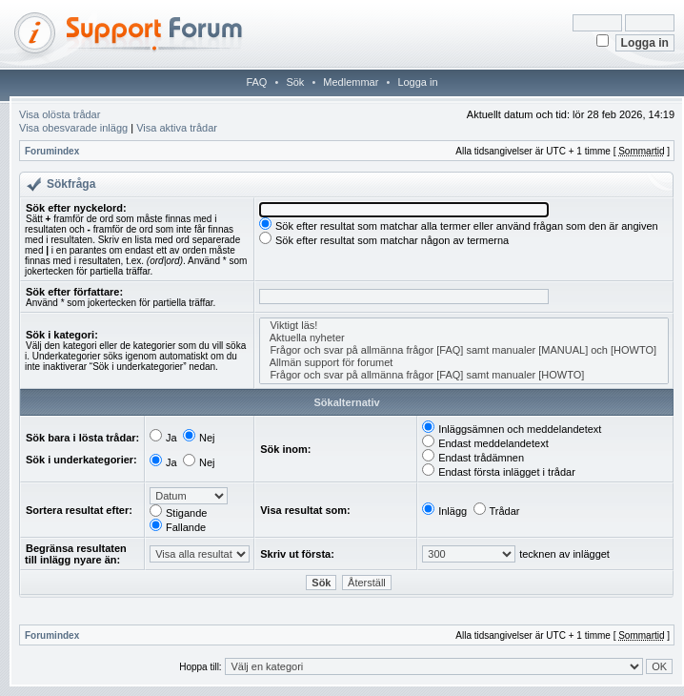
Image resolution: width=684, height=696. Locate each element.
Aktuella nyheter (464, 338)
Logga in (417, 82)
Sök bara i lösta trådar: (82, 437)
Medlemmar (350, 82)
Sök (295, 82)
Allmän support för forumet (464, 363)
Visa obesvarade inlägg (73, 127)
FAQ (256, 82)
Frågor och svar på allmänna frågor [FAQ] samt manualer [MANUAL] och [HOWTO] (464, 350)
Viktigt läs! (464, 325)
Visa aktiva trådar (176, 127)
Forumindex (52, 151)
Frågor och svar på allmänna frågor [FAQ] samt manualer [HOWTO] (464, 375)
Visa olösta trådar (59, 114)
